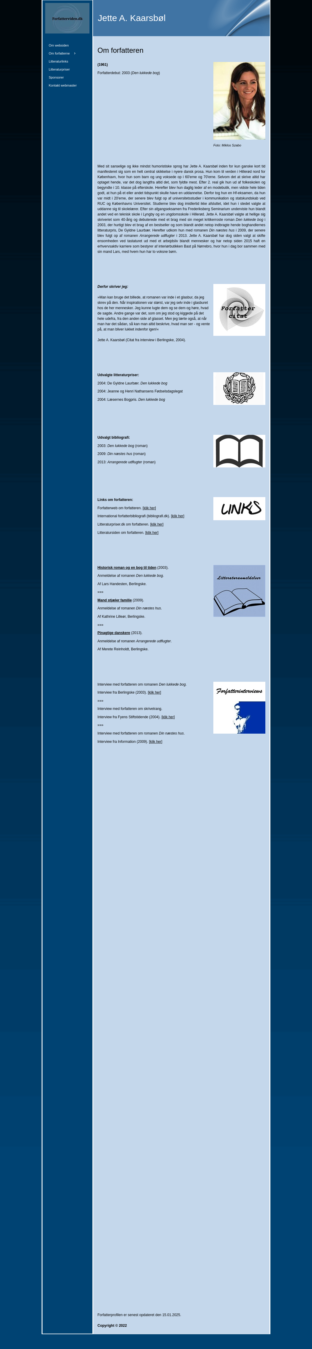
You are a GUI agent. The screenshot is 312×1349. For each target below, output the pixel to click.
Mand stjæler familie (114, 600)
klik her (149, 508)
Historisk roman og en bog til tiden (126, 568)
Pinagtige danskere (113, 633)
